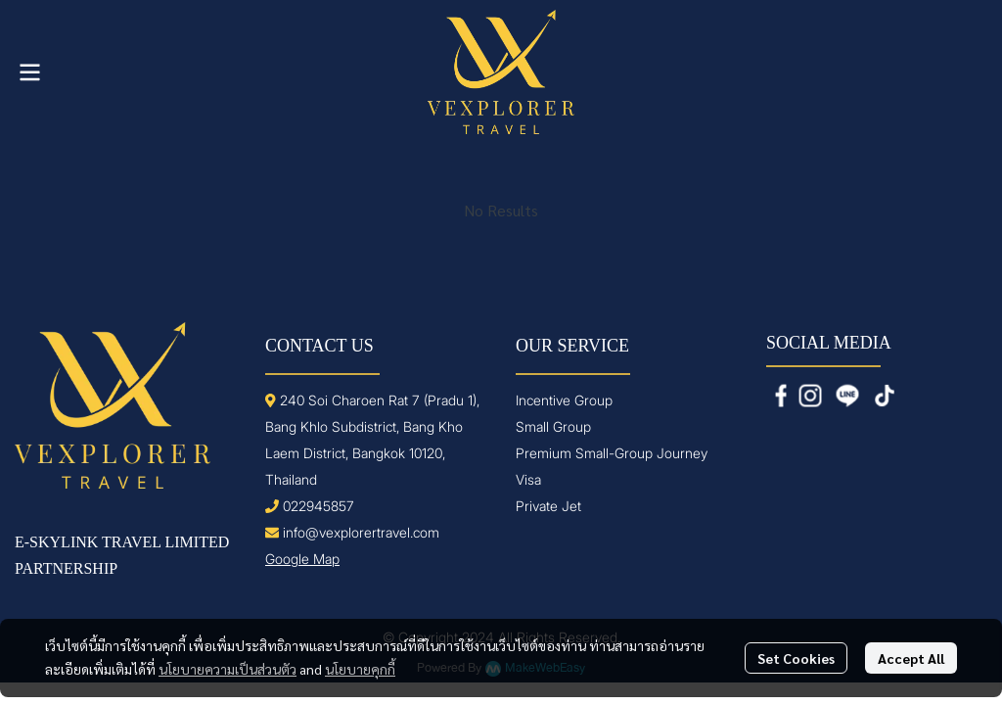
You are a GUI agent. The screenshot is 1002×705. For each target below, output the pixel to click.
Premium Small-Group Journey (611, 453)
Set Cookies (796, 658)
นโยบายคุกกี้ (360, 669)
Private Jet (548, 505)
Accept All (911, 658)
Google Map (302, 558)
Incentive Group (564, 400)
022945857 (318, 505)
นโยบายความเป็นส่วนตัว (227, 669)
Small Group (553, 426)
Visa (528, 479)
